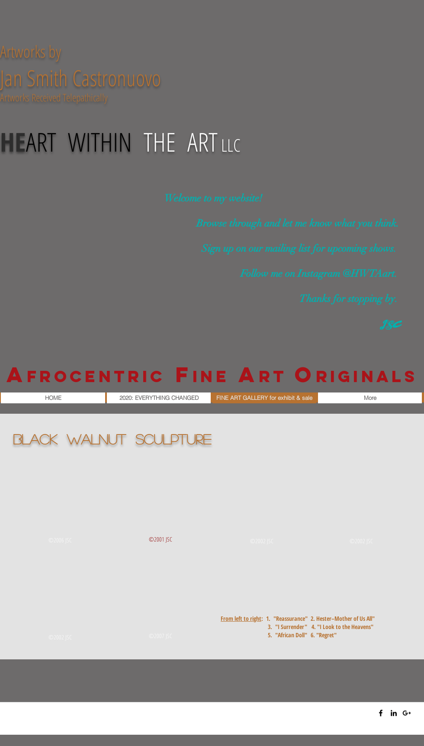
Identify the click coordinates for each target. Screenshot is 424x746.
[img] (61, 503)
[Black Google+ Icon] (406, 713)
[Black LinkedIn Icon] (393, 713)
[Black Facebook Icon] (380, 713)
